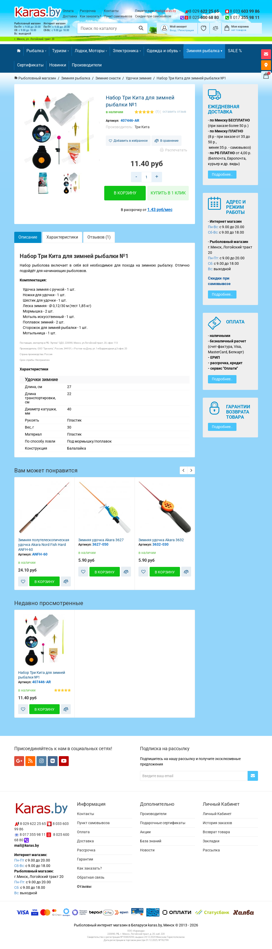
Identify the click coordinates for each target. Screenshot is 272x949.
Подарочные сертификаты (162, 823)
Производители (87, 65)
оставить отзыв (174, 111)
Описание (27, 237)
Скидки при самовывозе (153, 16)
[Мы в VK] (53, 761)
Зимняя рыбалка (204, 50)
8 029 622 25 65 (33, 824)
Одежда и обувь (164, 50)
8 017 (245, 17)
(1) (157, 111)
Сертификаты (30, 65)
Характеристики (62, 237)
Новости (147, 850)
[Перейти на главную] (19, 51)
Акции (145, 832)
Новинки (57, 65)
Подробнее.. (222, 174)
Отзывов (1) (99, 237)
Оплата (68, 11)
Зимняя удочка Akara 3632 (161, 540)
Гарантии (85, 859)
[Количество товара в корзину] (146, 177)
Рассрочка (88, 11)
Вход (173, 30)
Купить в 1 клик (168, 193)
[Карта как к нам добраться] (266, 65)
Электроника (127, 50)
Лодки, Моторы (91, 50)
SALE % (235, 50)
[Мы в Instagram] (41, 761)
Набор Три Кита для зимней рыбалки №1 (41, 675)
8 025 (204, 17)
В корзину (125, 193)
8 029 (204, 11)
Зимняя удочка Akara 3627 (101, 540)
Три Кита (142, 127)
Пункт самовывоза (118, 16)
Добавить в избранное (128, 141)
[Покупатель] (164, 28)
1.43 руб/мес (159, 209)
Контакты (111, 11)
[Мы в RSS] (30, 761)
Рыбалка (36, 50)
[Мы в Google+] (19, 761)
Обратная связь (90, 877)
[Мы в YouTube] (64, 761)
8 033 (245, 11)
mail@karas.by (165, 11)
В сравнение (166, 141)
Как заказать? (90, 16)
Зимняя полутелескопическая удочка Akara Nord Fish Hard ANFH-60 (43, 545)
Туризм (60, 50)
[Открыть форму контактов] (266, 54)
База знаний (150, 841)
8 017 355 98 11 (33, 834)
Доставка (70, 16)
